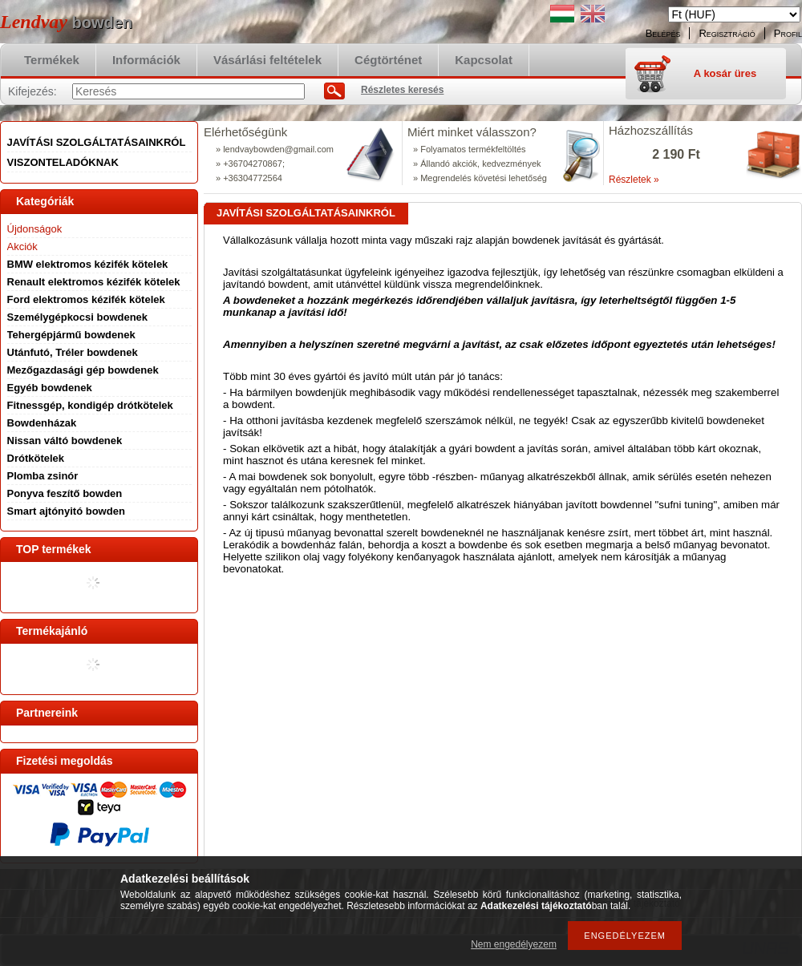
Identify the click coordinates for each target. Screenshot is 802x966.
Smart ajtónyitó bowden (66, 511)
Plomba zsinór (43, 476)
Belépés (663, 33)
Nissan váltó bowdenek (65, 440)
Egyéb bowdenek (49, 388)
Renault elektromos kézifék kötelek (93, 282)
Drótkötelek (36, 458)
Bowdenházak (42, 423)
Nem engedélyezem (514, 944)
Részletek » (634, 179)
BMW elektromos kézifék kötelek (87, 264)
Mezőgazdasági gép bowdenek (83, 370)
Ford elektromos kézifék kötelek (86, 299)
